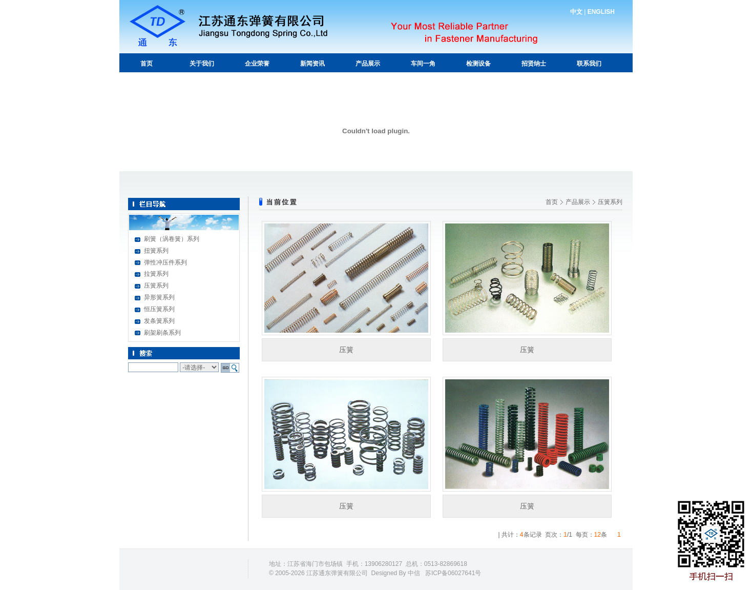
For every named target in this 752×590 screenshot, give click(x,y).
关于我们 (202, 63)
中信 (414, 573)
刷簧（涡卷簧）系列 (171, 238)
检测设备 (478, 63)
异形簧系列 (159, 297)
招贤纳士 (533, 63)
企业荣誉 (257, 63)
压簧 (346, 349)
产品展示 (368, 63)
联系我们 (589, 63)
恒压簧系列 (159, 309)
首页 (146, 63)
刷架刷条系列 (162, 332)
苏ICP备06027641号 (453, 573)
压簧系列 (156, 285)
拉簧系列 (156, 273)
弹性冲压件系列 (165, 262)
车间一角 (423, 63)
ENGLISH (601, 11)
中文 (576, 11)
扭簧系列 (156, 250)
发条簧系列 (159, 320)
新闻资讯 (312, 63)
